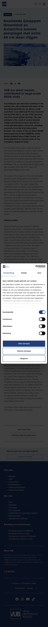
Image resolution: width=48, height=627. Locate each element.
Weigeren (24, 358)
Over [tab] (39, 273)
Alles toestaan (24, 344)
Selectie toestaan (24, 351)
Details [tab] (24, 273)
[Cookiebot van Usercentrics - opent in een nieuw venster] (35, 266)
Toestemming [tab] (8, 273)
